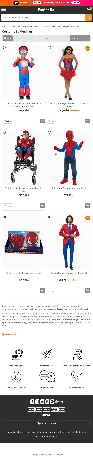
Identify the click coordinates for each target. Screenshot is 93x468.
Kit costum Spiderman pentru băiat (69, 188)
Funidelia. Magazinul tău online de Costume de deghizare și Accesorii (46, 10)
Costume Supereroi (30, 26)
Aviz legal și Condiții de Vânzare (42, 432)
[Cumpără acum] (42, 121)
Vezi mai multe (12, 334)
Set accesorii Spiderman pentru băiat (24, 273)
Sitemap (53, 436)
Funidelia (6, 26)
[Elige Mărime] (7, 121)
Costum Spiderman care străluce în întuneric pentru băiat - (24, 105)
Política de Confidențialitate (73, 432)
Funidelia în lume (15, 432)
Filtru (6, 38)
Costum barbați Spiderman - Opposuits (69, 273)
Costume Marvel (48, 26)
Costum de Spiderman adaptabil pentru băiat (24, 189)
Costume (16, 26)
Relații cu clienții (46, 423)
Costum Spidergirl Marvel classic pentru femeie (69, 105)
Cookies (42, 436)
